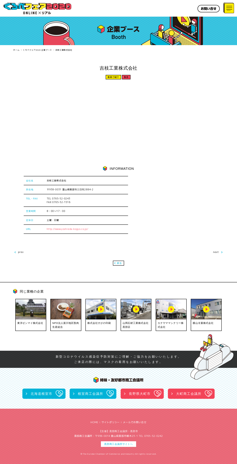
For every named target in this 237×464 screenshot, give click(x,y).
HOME (94, 422)
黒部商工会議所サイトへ (118, 444)
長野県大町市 (140, 394)
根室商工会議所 (90, 394)
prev (21, 252)
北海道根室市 (41, 394)
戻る (119, 263)
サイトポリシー (111, 422)
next (216, 252)
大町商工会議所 (188, 394)
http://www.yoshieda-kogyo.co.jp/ (67, 229)
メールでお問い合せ (134, 422)
